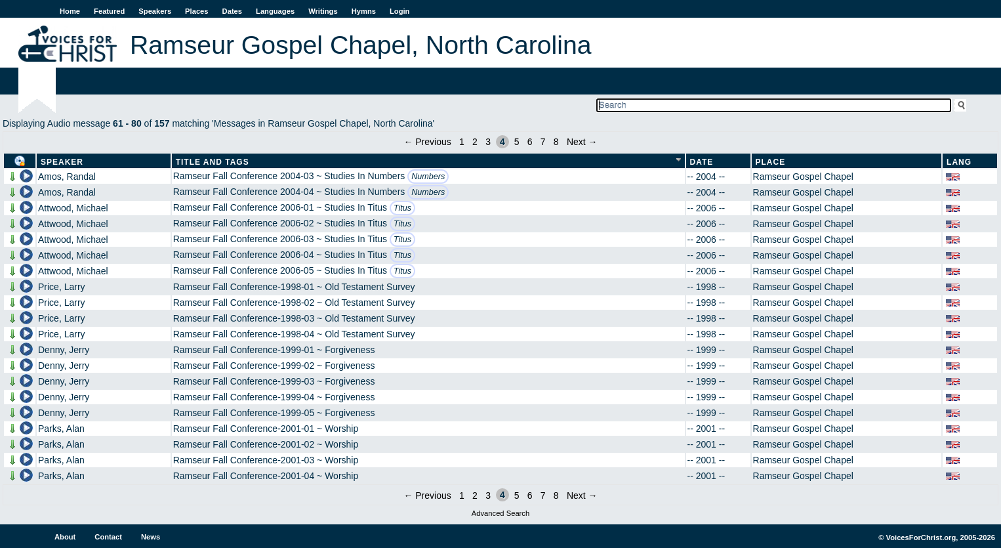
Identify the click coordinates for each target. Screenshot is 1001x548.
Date (702, 162)
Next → (582, 142)
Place (771, 162)
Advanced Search (500, 513)
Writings (323, 11)
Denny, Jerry (63, 350)
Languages (275, 11)
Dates (232, 11)
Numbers (428, 176)
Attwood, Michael (73, 208)
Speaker (62, 162)
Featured (109, 11)
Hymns (364, 11)
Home (70, 11)
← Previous (427, 142)
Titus (402, 208)
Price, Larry (61, 287)
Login (399, 11)
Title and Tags (212, 162)
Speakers (154, 11)
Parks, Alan (61, 428)
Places (196, 11)
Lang (959, 162)
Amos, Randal (67, 176)
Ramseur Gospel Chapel (803, 176)
